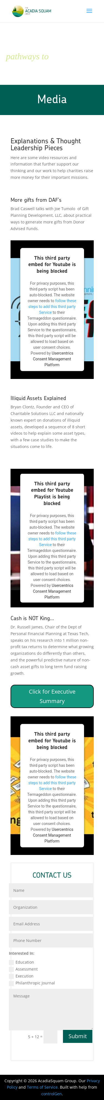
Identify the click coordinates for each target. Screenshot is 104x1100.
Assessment (23, 969)
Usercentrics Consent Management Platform (53, 359)
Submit (78, 1036)
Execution (21, 976)
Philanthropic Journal (32, 983)
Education (21, 962)
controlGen (51, 1093)
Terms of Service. (43, 1087)
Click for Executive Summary (52, 696)
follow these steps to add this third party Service (52, 307)
